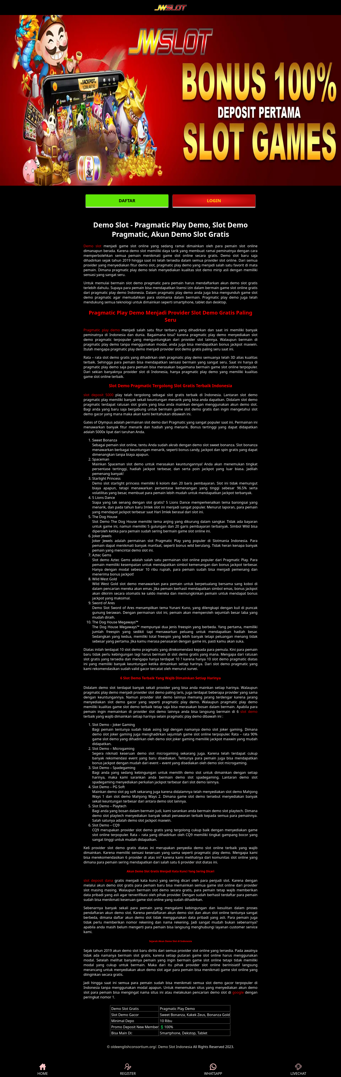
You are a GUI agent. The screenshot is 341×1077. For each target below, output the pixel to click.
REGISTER (128, 1070)
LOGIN (214, 201)
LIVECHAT (298, 1070)
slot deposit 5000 (99, 394)
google (238, 992)
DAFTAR (127, 201)
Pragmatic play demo (102, 330)
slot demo (248, 711)
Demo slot (92, 246)
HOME (42, 1070)
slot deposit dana (98, 880)
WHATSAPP (213, 1070)
